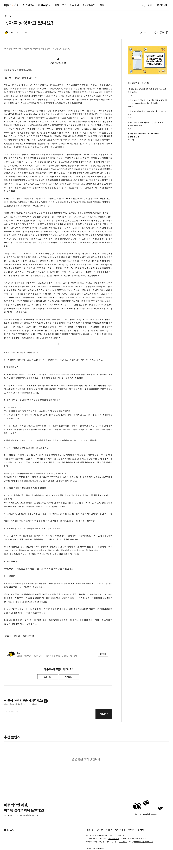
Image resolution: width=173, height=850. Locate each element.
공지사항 (100, 830)
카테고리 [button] (28, 5)
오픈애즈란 (89, 830)
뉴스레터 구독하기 (146, 814)
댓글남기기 (103, 714)
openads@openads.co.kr (143, 842)
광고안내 (141, 830)
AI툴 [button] (102, 5)
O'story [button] (44, 5)
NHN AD (9, 830)
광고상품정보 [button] (88, 5)
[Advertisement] (147, 184)
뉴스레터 (131, 830)
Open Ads (11, 4)
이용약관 (88, 848)
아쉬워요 (69, 677)
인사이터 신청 (162, 5)
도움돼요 (47, 677)
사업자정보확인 (113, 839)
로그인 (150, 5)
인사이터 (74, 5)
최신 (57, 5)
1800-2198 (123, 842)
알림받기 (103, 654)
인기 (64, 5)
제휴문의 (109, 830)
